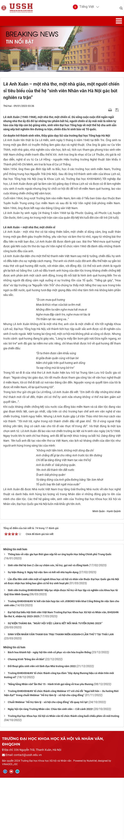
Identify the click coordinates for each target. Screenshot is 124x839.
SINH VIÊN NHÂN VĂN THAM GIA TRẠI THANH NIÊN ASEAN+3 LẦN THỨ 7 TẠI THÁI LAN (61, 695)
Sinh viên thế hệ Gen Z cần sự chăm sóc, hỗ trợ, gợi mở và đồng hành (48, 626)
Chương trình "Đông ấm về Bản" (26, 720)
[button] (82, 8)
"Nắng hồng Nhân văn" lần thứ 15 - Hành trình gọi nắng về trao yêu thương (50, 745)
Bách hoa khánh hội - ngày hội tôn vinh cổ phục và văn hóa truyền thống (49, 713)
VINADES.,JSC (10, 825)
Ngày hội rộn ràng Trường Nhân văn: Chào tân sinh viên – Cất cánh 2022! (50, 770)
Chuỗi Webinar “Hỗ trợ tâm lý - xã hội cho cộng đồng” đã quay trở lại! (48, 763)
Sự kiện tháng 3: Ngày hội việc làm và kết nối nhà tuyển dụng (43, 633)
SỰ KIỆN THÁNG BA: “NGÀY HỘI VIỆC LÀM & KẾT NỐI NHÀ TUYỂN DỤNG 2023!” (55, 684)
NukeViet (92, 822)
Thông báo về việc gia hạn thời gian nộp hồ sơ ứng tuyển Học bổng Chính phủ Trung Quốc (60, 615)
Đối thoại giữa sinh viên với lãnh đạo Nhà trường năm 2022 (42, 727)
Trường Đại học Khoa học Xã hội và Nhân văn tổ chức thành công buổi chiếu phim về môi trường (63, 777)
